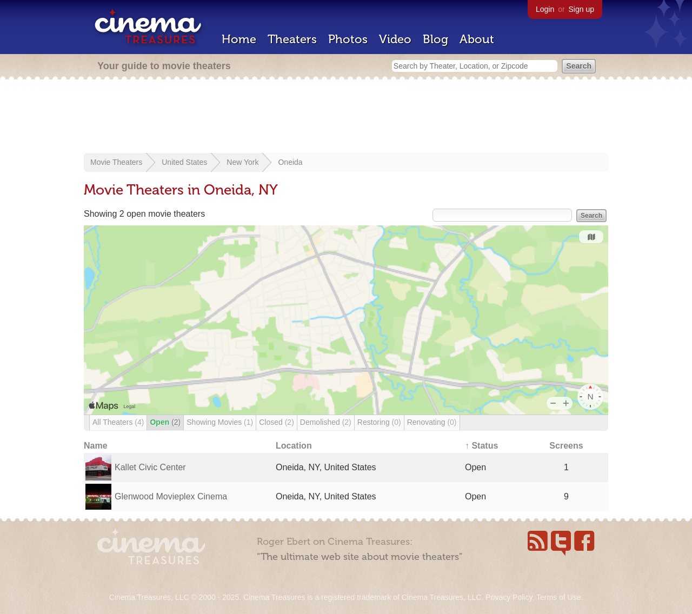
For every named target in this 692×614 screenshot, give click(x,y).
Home (239, 39)
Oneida (290, 162)
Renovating (432, 422)
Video (395, 39)
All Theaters (118, 422)
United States (184, 162)
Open (165, 422)
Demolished (325, 422)
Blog (435, 39)
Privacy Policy (508, 597)
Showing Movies (220, 422)
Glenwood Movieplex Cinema (171, 496)
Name (96, 445)
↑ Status (481, 445)
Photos (348, 39)
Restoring (379, 422)
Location (294, 445)
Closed (276, 422)
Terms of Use (558, 597)
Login (545, 9)
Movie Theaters (116, 162)
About (477, 39)
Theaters (292, 39)
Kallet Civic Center (150, 467)
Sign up (581, 9)
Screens (566, 445)
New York (242, 162)
